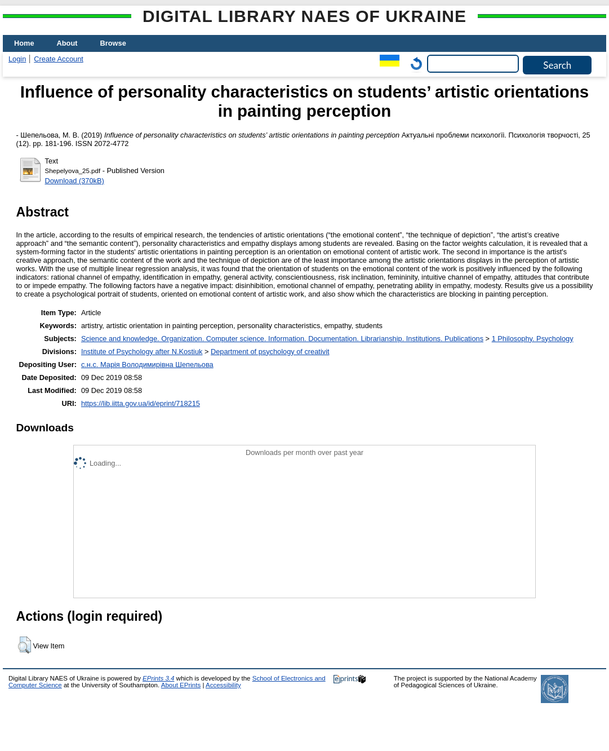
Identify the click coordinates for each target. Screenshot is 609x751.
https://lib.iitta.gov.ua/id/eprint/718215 (140, 403)
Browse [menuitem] (113, 43)
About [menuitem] (67, 43)
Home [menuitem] (24, 43)
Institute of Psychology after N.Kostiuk (142, 351)
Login (17, 59)
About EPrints (181, 685)
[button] (24, 645)
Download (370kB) (74, 180)
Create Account (58, 59)
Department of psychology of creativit (270, 351)
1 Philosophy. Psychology (533, 338)
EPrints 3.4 (158, 678)
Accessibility (223, 685)
